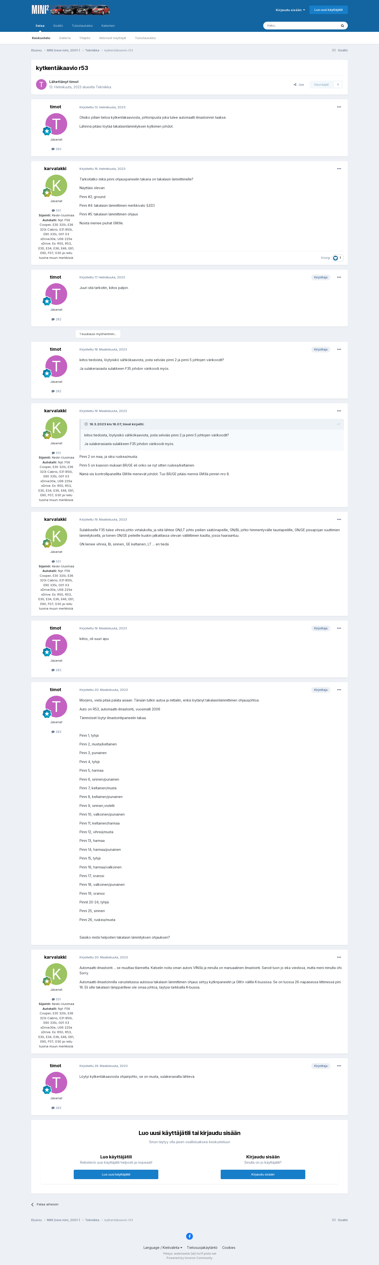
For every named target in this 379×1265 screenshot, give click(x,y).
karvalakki (55, 168)
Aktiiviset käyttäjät (112, 38)
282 (56, 149)
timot (74, 82)
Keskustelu (41, 38)
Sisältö (58, 26)
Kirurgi (325, 258)
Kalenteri (108, 26)
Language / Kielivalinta (163, 1247)
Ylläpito (84, 38)
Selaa (40, 28)
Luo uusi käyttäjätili (328, 10)
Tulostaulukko (145, 38)
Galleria (65, 38)
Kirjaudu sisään (290, 10)
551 (56, 210)
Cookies (228, 1247)
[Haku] (288, 25)
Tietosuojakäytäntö (202, 1247)
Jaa (299, 84)
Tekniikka (103, 87)
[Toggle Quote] (86, 424)
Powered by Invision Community (189, 1258)
